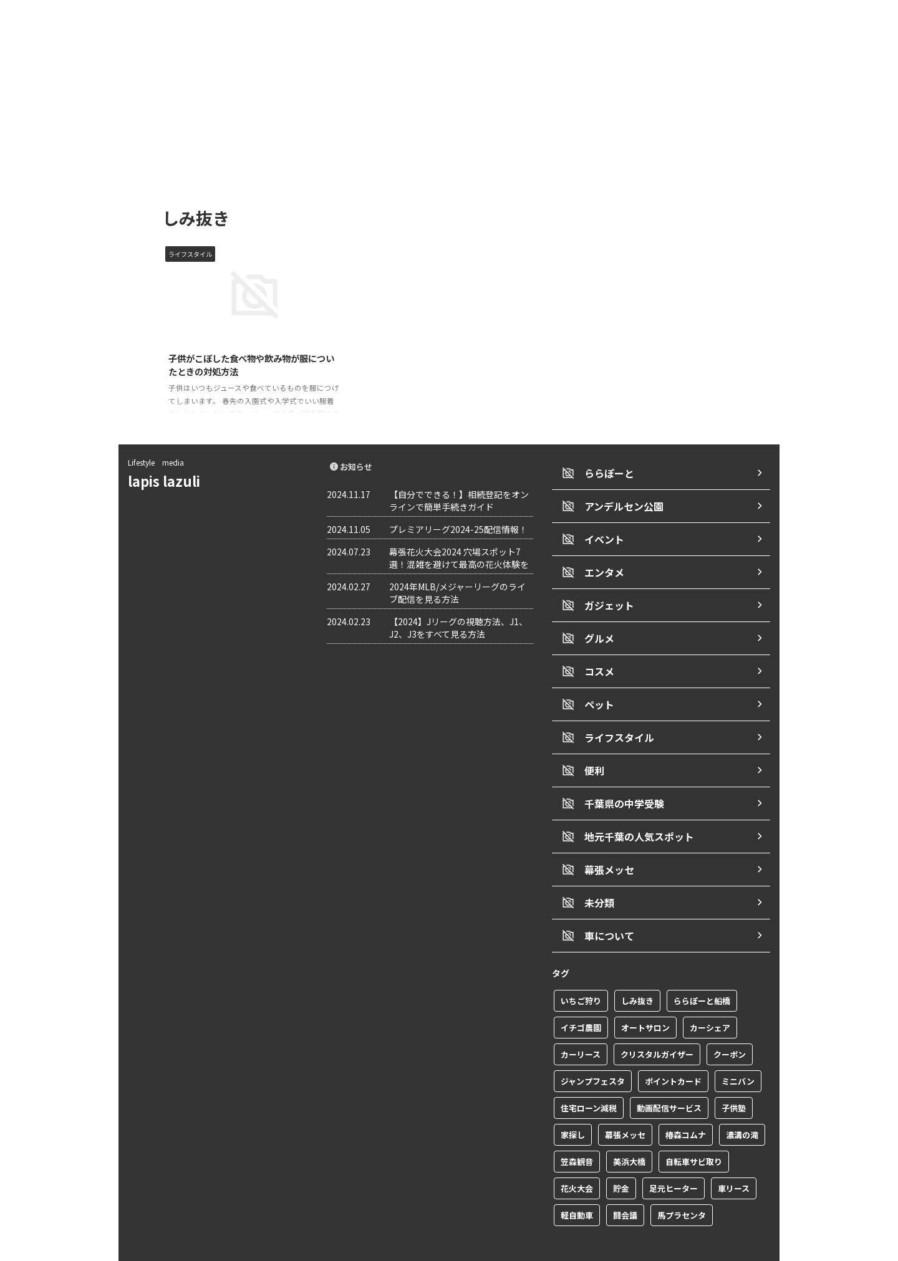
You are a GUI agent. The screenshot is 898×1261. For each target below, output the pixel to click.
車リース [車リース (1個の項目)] (734, 1164)
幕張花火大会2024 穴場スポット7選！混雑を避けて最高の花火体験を (459, 563)
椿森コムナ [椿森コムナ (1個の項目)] (685, 1110)
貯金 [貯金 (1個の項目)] (621, 1164)
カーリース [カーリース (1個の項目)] (581, 1030)
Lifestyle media (156, 468)
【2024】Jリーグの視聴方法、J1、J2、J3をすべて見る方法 (458, 633)
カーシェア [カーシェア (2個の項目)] (710, 1003)
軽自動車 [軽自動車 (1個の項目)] (577, 1191)
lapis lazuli (171, 486)
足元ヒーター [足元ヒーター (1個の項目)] (673, 1164)
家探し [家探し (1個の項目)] (573, 1110)
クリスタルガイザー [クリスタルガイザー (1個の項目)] (656, 1030)
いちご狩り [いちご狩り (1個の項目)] (581, 976)
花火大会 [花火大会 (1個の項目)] (577, 1164)
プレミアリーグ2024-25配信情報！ (458, 535)
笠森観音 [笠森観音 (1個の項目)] (577, 1137)
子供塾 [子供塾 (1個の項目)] (734, 1084)
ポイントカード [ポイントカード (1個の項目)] (673, 1057)
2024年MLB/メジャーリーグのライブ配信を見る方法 (457, 598)
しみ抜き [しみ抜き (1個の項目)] (637, 976)
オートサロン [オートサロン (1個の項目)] (645, 1003)
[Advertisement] (449, 93)
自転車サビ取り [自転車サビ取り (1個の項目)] (693, 1137)
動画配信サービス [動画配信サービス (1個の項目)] (669, 1084)
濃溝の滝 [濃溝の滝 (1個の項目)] (742, 1110)
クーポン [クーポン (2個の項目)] (729, 1030)
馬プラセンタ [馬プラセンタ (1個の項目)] (681, 1191)
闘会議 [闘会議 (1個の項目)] (625, 1191)
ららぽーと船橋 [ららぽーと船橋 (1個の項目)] (702, 976)
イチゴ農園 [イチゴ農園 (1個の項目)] (581, 1003)
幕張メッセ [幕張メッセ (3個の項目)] (625, 1110)
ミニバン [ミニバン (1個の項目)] (738, 1057)
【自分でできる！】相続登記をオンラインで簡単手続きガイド (459, 506)
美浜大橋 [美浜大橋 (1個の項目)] (629, 1137)
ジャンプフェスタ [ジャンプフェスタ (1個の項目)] (593, 1057)
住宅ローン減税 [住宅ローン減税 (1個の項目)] (589, 1084)
